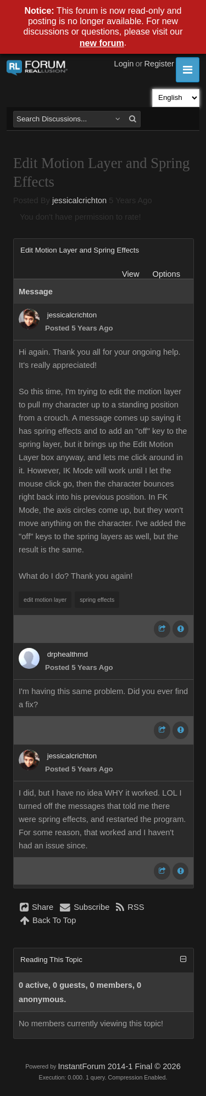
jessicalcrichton (79, 200)
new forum (102, 43)
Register (159, 63)
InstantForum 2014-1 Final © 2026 (119, 1066)
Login (124, 63)
